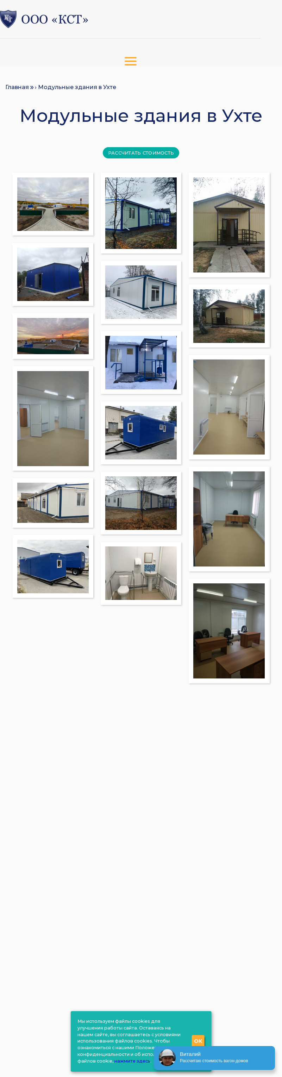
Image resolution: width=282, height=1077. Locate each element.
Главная (17, 87)
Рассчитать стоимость (141, 153)
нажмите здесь (132, 1061)
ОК (198, 1041)
